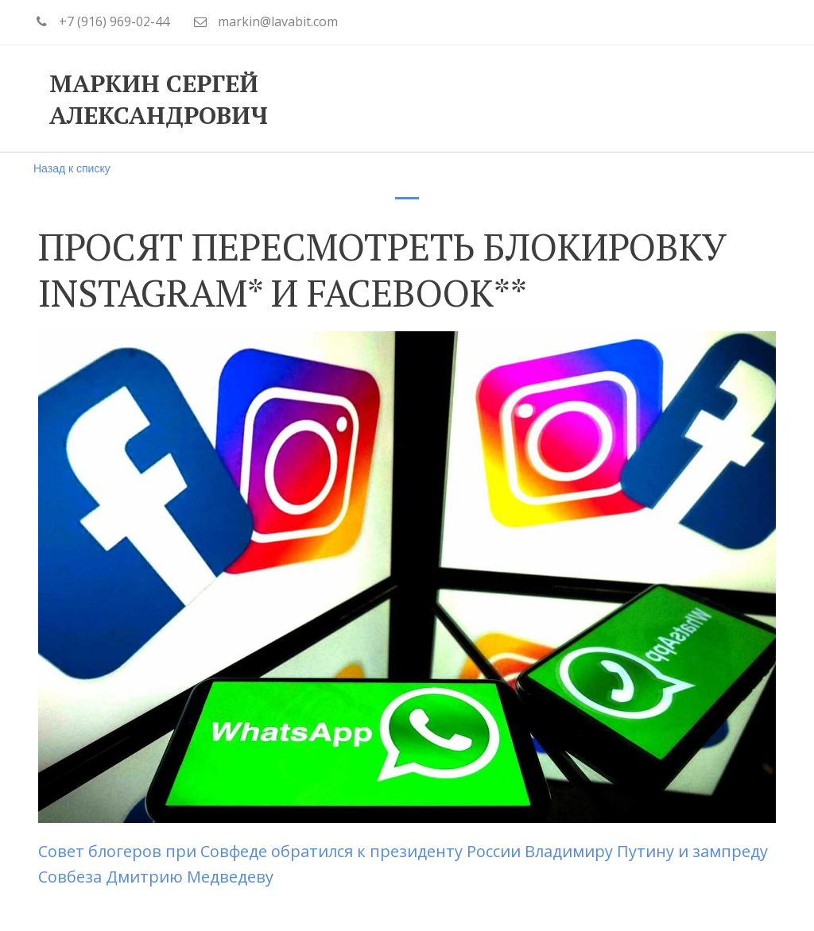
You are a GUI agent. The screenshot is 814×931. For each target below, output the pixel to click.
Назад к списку (71, 168)
